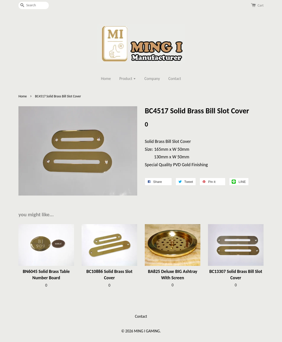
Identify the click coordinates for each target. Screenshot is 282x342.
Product (127, 78)
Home (106, 78)
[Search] (33, 5)
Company (152, 78)
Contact (174, 78)
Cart (260, 5)
